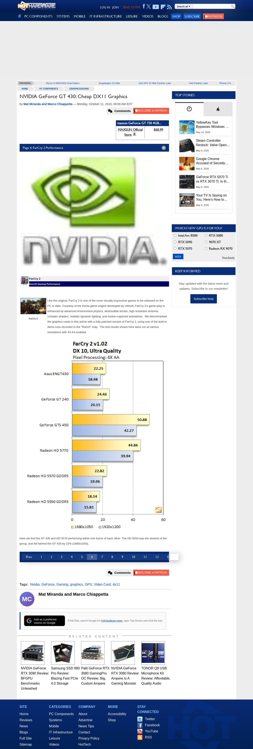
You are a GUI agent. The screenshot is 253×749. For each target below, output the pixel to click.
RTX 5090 (183, 242)
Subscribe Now (204, 298)
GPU (88, 584)
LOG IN (105, 7)
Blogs (24, 732)
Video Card (102, 584)
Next (170, 557)
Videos (54, 744)
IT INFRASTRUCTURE (106, 16)
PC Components (48, 89)
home (25, 89)
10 (133, 557)
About (82, 714)
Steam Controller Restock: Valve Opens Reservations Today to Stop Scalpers (212, 143)
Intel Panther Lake (198, 83)
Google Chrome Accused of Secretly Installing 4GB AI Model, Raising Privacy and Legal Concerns (213, 161)
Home (24, 714)
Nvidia (34, 584)
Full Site (26, 738)
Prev (29, 557)
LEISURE (132, 16)
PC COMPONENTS (38, 16)
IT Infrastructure (61, 732)
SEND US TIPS (131, 7)
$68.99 (158, 130)
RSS (148, 737)
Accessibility (117, 714)
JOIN (115, 7)
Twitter (150, 719)
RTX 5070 (183, 249)
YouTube (151, 731)
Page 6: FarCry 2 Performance (95, 148)
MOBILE (79, 16)
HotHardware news (111, 620)
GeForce (47, 584)
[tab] (189, 109)
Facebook (152, 725)
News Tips (86, 726)
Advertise (85, 720)
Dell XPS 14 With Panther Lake (155, 83)
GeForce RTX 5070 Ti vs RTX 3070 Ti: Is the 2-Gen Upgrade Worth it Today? (212, 179)
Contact (84, 732)
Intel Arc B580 (186, 236)
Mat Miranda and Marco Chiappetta (73, 594)
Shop (176, 16)
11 (145, 557)
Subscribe (192, 16)
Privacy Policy (89, 738)
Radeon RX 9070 (218, 249)
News (24, 726)
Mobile (54, 726)
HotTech (84, 744)
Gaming (62, 584)
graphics (76, 584)
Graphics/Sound (79, 89)
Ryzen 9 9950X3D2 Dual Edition (63, 83)
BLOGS (163, 16)
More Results (228, 257)
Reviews (26, 720)
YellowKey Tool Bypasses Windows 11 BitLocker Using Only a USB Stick (213, 125)
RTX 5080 (214, 236)
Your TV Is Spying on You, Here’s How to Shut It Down (211, 198)
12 (157, 557)
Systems (55, 720)
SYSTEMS (63, 16)
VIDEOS (147, 16)
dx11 (116, 584)
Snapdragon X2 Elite (109, 83)
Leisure (54, 738)
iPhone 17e (225, 83)
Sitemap (26, 744)
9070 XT (213, 242)
